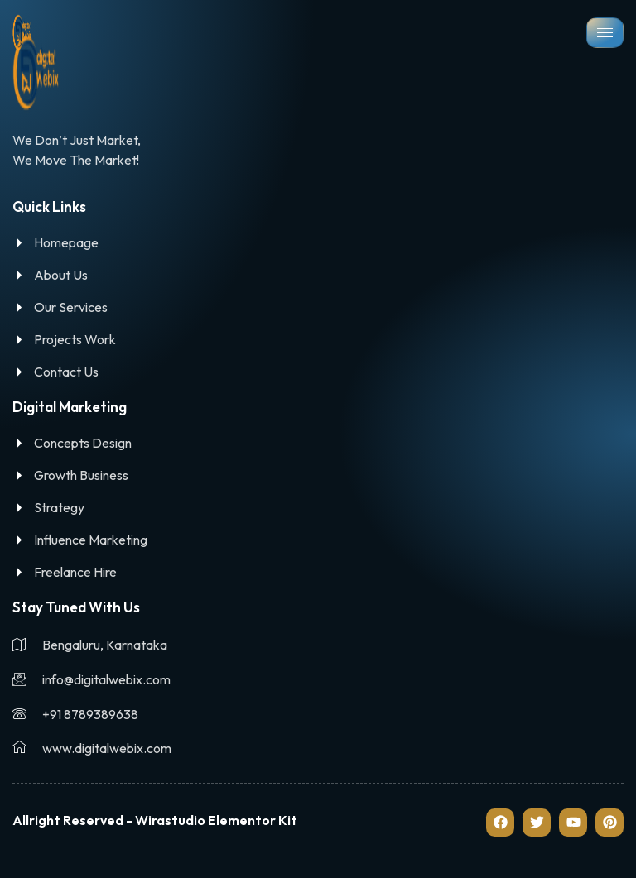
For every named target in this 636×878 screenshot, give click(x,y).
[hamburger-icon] (605, 32)
